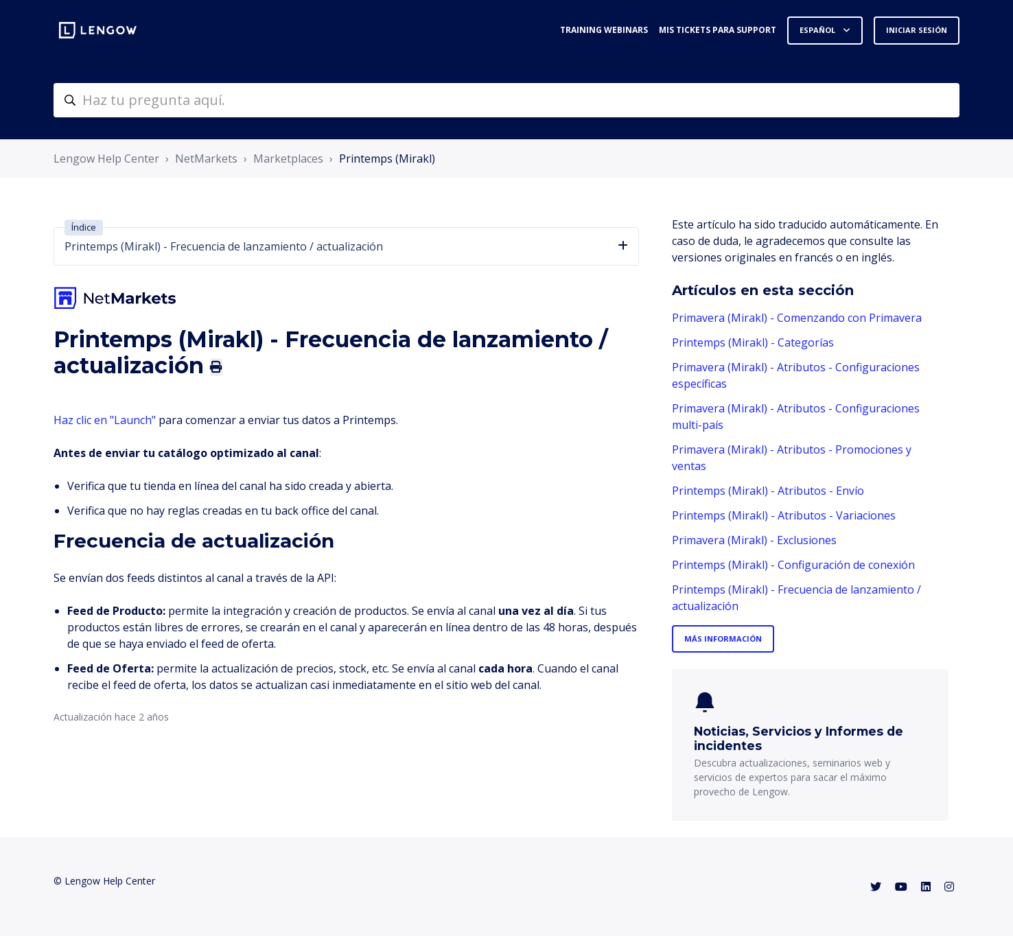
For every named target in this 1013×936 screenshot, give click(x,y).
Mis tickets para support (717, 30)
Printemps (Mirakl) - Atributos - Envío (768, 490)
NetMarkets (206, 158)
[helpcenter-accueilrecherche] (506, 100)
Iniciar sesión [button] (916, 30)
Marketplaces (288, 158)
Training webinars (604, 30)
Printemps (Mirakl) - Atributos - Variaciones (784, 515)
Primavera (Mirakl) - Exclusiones (754, 540)
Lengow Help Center (106, 158)
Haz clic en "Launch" (105, 420)
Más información (723, 638)
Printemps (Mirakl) (387, 158)
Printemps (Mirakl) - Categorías (753, 342)
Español (818, 30)
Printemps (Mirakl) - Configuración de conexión (793, 564)
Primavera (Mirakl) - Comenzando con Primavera (797, 317)
